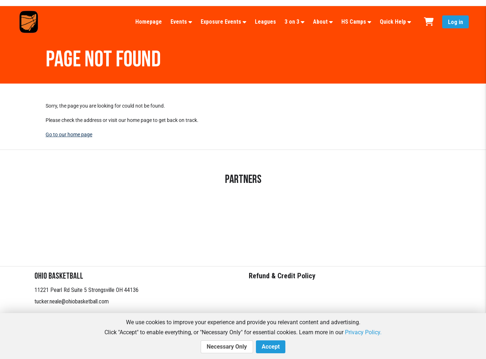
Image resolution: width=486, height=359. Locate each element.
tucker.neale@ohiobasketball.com (71, 301)
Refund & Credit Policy (282, 275)
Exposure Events (221, 21)
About (320, 21)
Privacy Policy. (363, 332)
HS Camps (353, 21)
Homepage (148, 21)
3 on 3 (292, 21)
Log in (455, 22)
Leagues (265, 21)
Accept (270, 346)
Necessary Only (227, 347)
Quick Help (393, 21)
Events (178, 21)
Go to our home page (69, 134)
